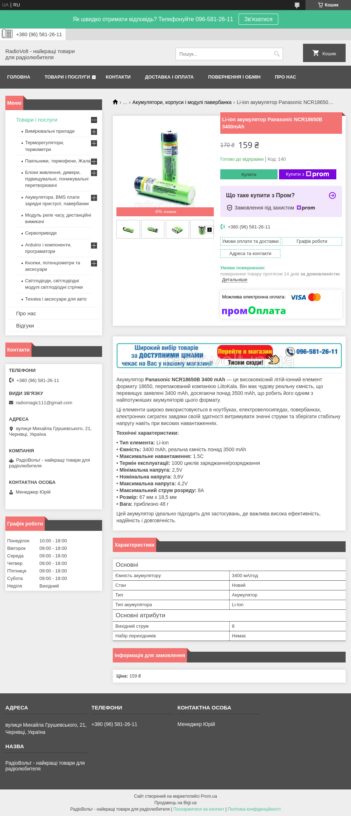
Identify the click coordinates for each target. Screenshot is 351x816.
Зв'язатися (258, 19)
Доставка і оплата (169, 77)
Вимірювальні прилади (49, 131)
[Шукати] (276, 54)
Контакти (118, 77)
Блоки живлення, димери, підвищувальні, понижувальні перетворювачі (56, 179)
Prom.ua (209, 796)
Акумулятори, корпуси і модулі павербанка (182, 102)
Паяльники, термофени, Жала (58, 161)
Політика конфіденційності (254, 809)
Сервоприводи (41, 233)
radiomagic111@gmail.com (44, 402)
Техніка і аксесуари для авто (56, 299)
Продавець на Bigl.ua (175, 802)
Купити (248, 174)
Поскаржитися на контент (198, 809)
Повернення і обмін (234, 77)
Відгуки (25, 325)
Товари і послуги (67, 77)
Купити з (307, 174)
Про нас (285, 77)
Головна (18, 77)
